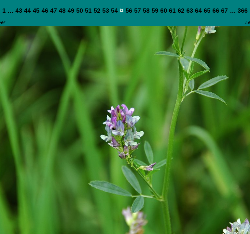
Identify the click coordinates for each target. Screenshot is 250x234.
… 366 (239, 10)
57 (137, 10)
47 (53, 10)
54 (114, 10)
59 (155, 10)
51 (88, 10)
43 (18, 10)
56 (128, 10)
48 (62, 10)
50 (79, 10)
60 (163, 10)
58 (146, 10)
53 (105, 10)
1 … (7, 10)
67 (224, 10)
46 (44, 10)
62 (181, 10)
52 (97, 10)
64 (198, 10)
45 (36, 10)
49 (70, 10)
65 (207, 10)
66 (216, 10)
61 (172, 10)
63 (189, 10)
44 (27, 10)
